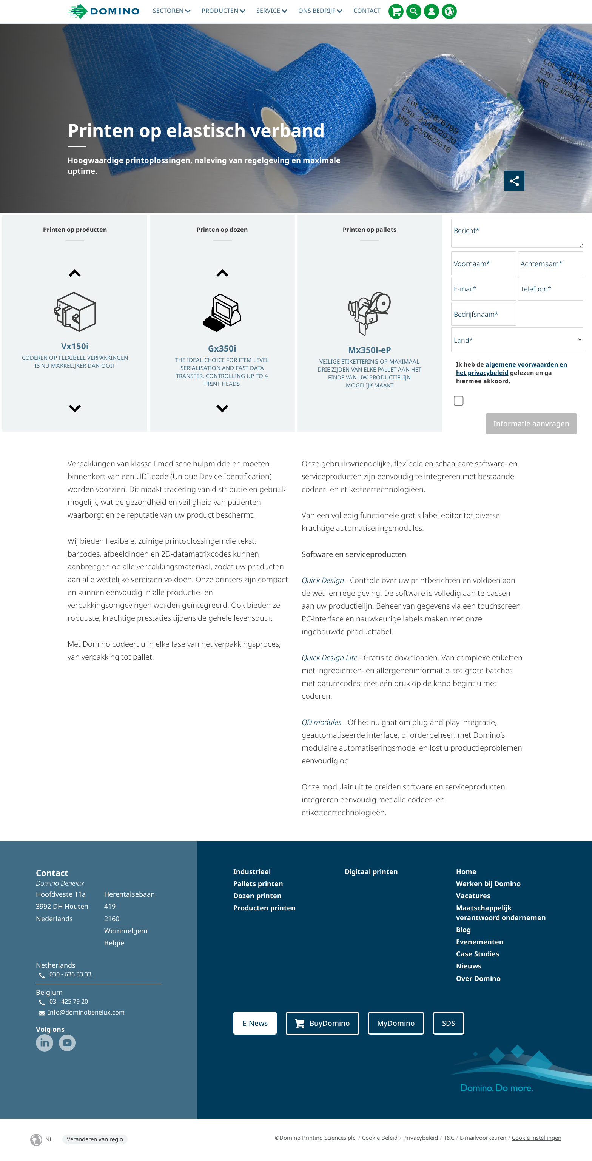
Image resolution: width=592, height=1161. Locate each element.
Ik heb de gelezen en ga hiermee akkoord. (511, 372)
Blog (463, 929)
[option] (74, 341)
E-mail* (465, 288)
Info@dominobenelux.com (86, 1012)
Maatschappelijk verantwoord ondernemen (501, 912)
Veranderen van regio (95, 1139)
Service (271, 10)
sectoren (172, 10)
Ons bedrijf (320, 10)
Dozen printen (257, 895)
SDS (448, 1023)
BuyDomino (322, 1023)
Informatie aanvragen (531, 424)
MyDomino (396, 1023)
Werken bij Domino (488, 883)
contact (367, 10)
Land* (463, 340)
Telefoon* (536, 288)
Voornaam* (472, 263)
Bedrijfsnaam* (476, 314)
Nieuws (468, 965)
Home (466, 871)
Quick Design (323, 580)
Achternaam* (542, 263)
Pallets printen (258, 883)
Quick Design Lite (330, 657)
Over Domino (478, 978)
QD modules (322, 722)
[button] (74, 273)
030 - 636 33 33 (70, 974)
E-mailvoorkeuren (483, 1137)
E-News (255, 1023)
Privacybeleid (420, 1137)
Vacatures (473, 895)
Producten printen (264, 907)
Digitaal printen (371, 871)
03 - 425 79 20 (68, 1001)
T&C (449, 1137)
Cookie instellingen (536, 1137)
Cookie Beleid (380, 1137)
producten (223, 10)
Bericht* (466, 230)
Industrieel (252, 871)
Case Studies (477, 953)
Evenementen (480, 941)
